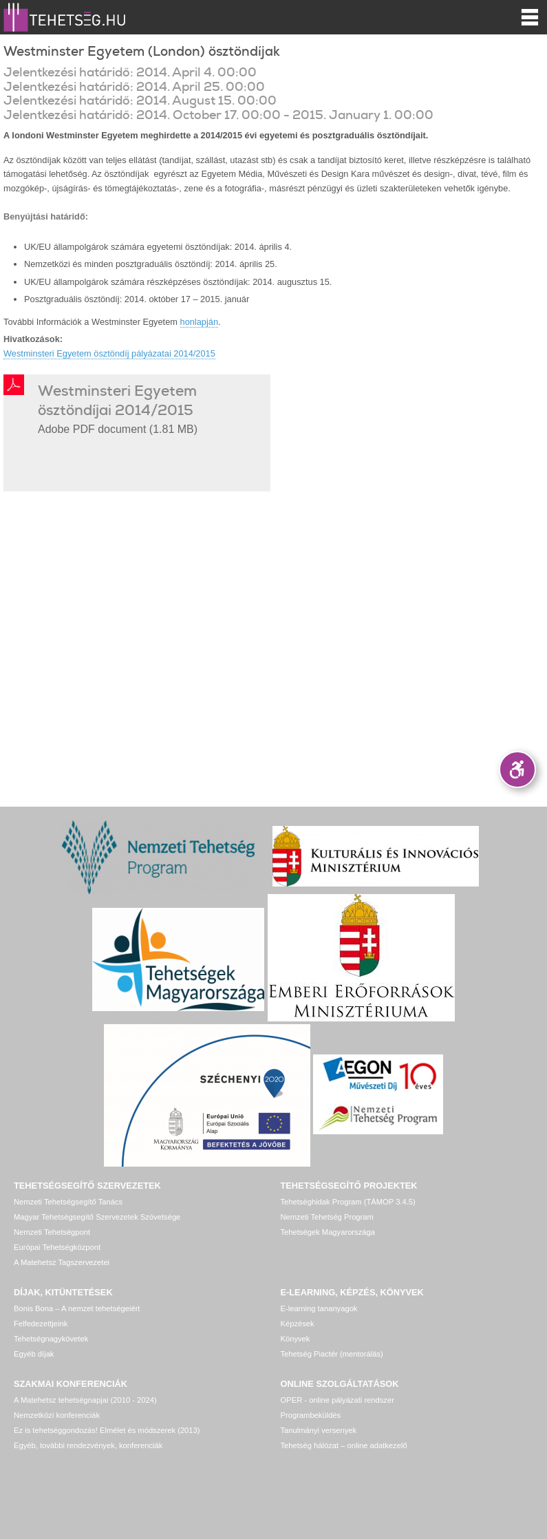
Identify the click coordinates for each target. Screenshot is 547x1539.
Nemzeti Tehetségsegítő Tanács (68, 1202)
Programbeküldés (311, 1415)
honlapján (199, 322)
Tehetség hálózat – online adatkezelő (344, 1445)
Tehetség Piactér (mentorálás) (332, 1354)
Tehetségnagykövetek (51, 1339)
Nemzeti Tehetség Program (327, 1217)
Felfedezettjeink (40, 1323)
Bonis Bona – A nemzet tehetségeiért (77, 1308)
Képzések (297, 1323)
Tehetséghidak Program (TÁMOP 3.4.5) (348, 1202)
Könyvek (295, 1339)
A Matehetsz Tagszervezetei (61, 1262)
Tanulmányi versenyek (319, 1430)
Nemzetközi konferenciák (57, 1415)
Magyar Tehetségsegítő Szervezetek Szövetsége (97, 1217)
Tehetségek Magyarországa (328, 1232)
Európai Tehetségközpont (57, 1247)
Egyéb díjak (34, 1354)
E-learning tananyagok (319, 1308)
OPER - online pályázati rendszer (337, 1400)
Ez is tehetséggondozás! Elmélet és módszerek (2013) (107, 1430)
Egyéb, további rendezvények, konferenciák (88, 1445)
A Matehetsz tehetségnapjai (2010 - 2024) (85, 1400)
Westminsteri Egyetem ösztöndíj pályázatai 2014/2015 (109, 353)
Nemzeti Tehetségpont (52, 1232)
